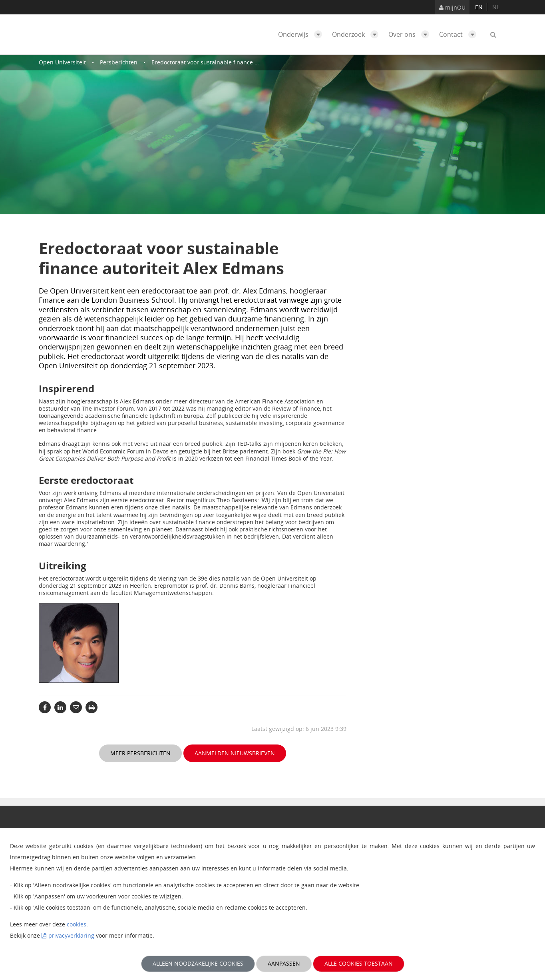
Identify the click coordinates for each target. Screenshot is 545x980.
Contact (459, 34)
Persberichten (118, 62)
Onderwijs (302, 34)
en (479, 7)
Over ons (410, 34)
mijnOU (452, 7)
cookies (76, 924)
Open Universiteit (62, 62)
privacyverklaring (71, 935)
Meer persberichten (140, 753)
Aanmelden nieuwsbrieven (235, 753)
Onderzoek (357, 34)
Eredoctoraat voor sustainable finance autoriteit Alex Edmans (233, 62)
